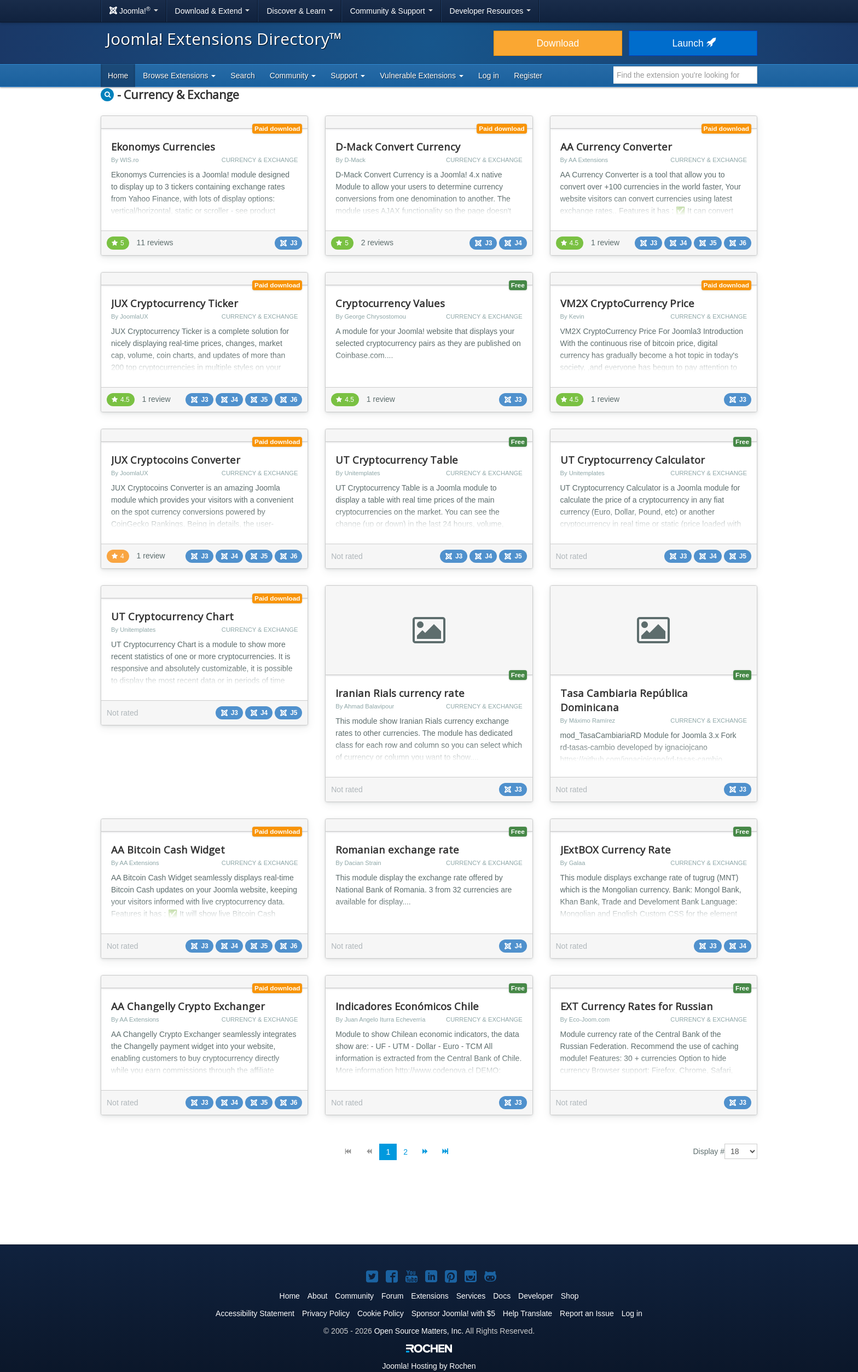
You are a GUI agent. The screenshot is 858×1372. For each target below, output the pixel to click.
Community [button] (293, 75)
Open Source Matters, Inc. (418, 1331)
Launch (693, 43)
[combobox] (685, 75)
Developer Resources (490, 11)
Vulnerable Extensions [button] (421, 75)
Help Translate (527, 1313)
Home (118, 75)
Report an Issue (587, 1313)
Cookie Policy (380, 1313)
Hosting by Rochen (429, 1366)
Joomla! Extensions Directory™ (224, 38)
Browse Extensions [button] (179, 75)
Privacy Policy (326, 1313)
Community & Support (391, 11)
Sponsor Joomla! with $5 (453, 1313)
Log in (488, 75)
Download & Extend (212, 11)
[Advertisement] (429, 1211)
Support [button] (348, 75)
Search (242, 75)
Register (528, 75)
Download (557, 43)
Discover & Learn (299, 11)
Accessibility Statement (255, 1313)
